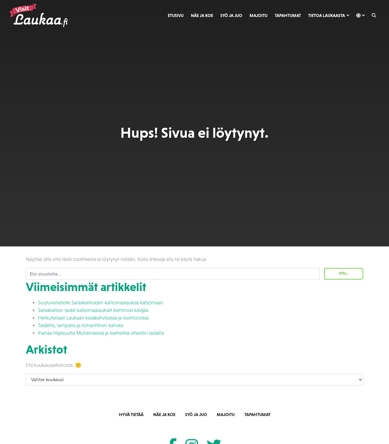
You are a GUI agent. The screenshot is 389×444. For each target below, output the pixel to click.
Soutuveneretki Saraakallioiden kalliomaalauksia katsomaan (100, 303)
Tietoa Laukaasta (326, 15)
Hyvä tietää (131, 414)
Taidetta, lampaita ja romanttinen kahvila (80, 325)
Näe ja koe (202, 15)
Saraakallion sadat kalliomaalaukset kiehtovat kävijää (93, 310)
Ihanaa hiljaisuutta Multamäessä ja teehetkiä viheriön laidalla (101, 333)
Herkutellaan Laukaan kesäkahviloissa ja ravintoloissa (93, 318)
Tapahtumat (288, 15)
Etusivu (176, 15)
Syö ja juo (231, 15)
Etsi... (344, 273)
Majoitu (258, 15)
